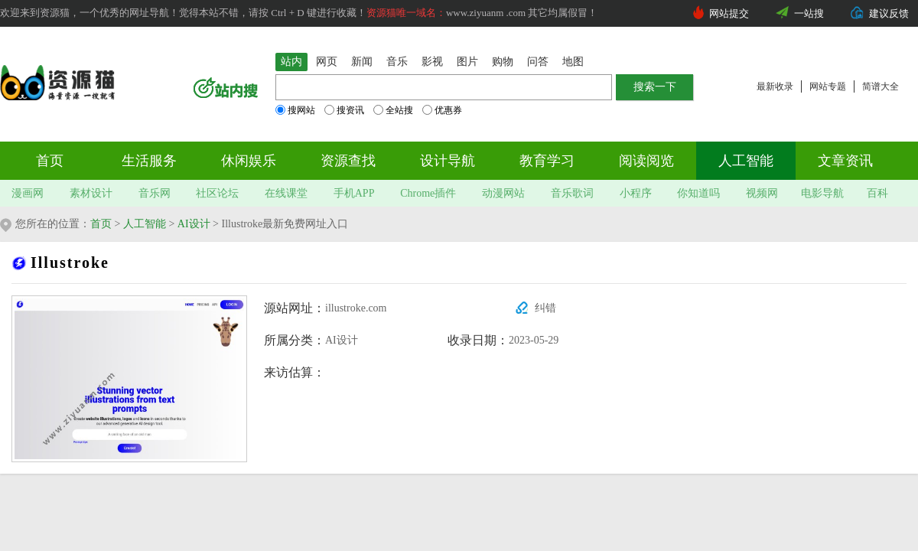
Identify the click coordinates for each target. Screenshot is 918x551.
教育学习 (547, 160)
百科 (877, 193)
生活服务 (149, 160)
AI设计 (193, 224)
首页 (49, 160)
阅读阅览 (646, 160)
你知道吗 (698, 193)
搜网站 (295, 110)
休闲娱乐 (248, 160)
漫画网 (27, 193)
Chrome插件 (428, 193)
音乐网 (154, 193)
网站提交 (729, 13)
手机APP (354, 193)
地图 (573, 61)
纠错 (545, 308)
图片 (467, 61)
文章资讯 (845, 160)
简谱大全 (880, 86)
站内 (291, 61)
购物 (502, 61)
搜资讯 (344, 110)
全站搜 (393, 110)
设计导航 (447, 160)
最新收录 (775, 86)
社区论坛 (217, 193)
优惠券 (442, 110)
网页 (326, 61)
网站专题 (827, 86)
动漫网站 (503, 193)
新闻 (362, 61)
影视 (432, 61)
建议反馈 (889, 13)
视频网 (762, 193)
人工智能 (745, 160)
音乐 (397, 61)
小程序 (636, 193)
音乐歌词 (572, 193)
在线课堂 (286, 193)
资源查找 (348, 160)
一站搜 (809, 13)
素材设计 (91, 193)
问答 (538, 61)
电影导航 (822, 193)
